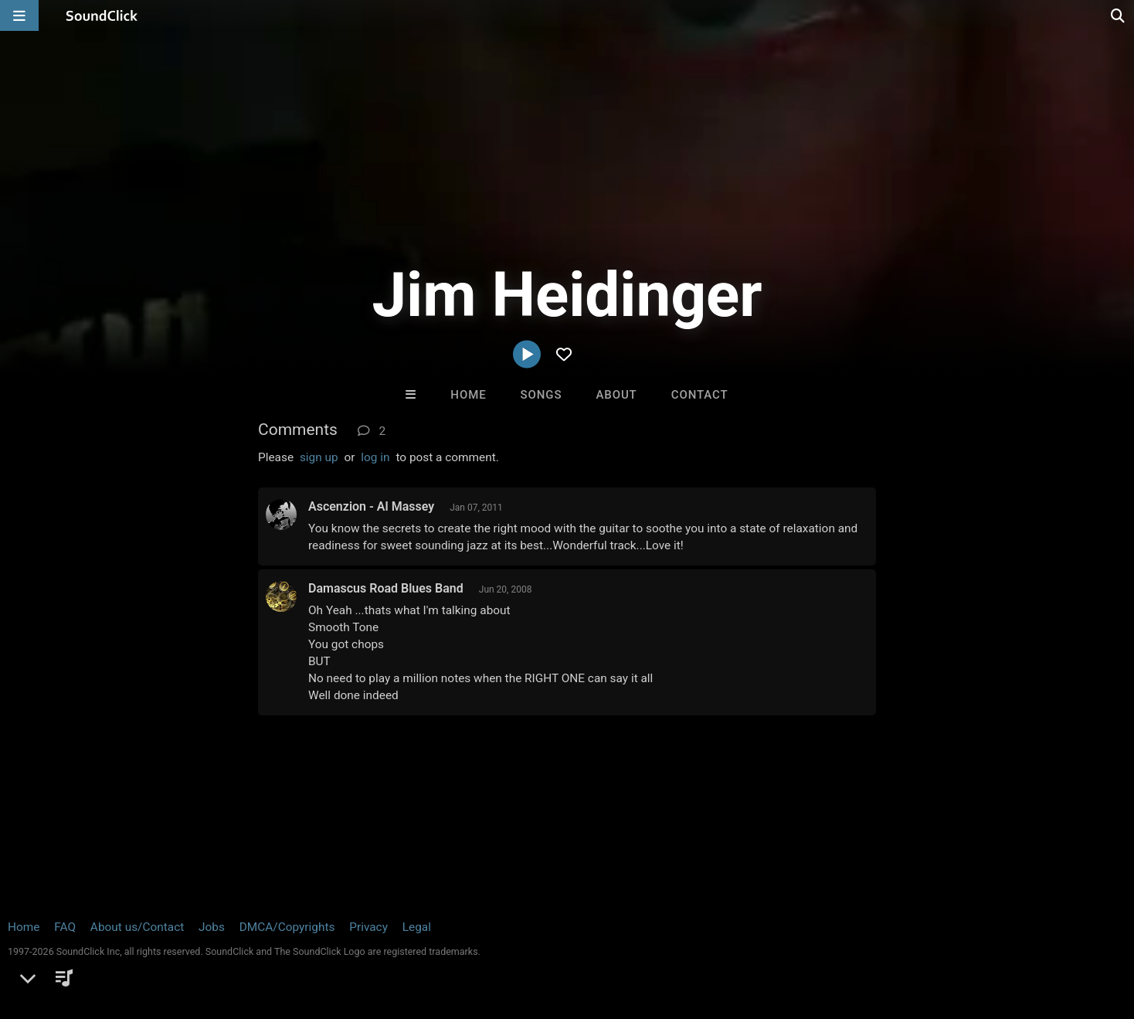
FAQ (65, 927)
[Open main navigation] (19, 15)
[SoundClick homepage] (102, 15)
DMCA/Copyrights (287, 927)
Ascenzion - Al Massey (371, 506)
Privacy (368, 927)
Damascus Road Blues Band (385, 588)
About (616, 395)
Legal (416, 927)
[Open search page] (1118, 15)
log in (375, 457)
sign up (319, 457)
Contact (699, 395)
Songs (541, 395)
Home (468, 395)
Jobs (212, 927)
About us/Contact (137, 927)
